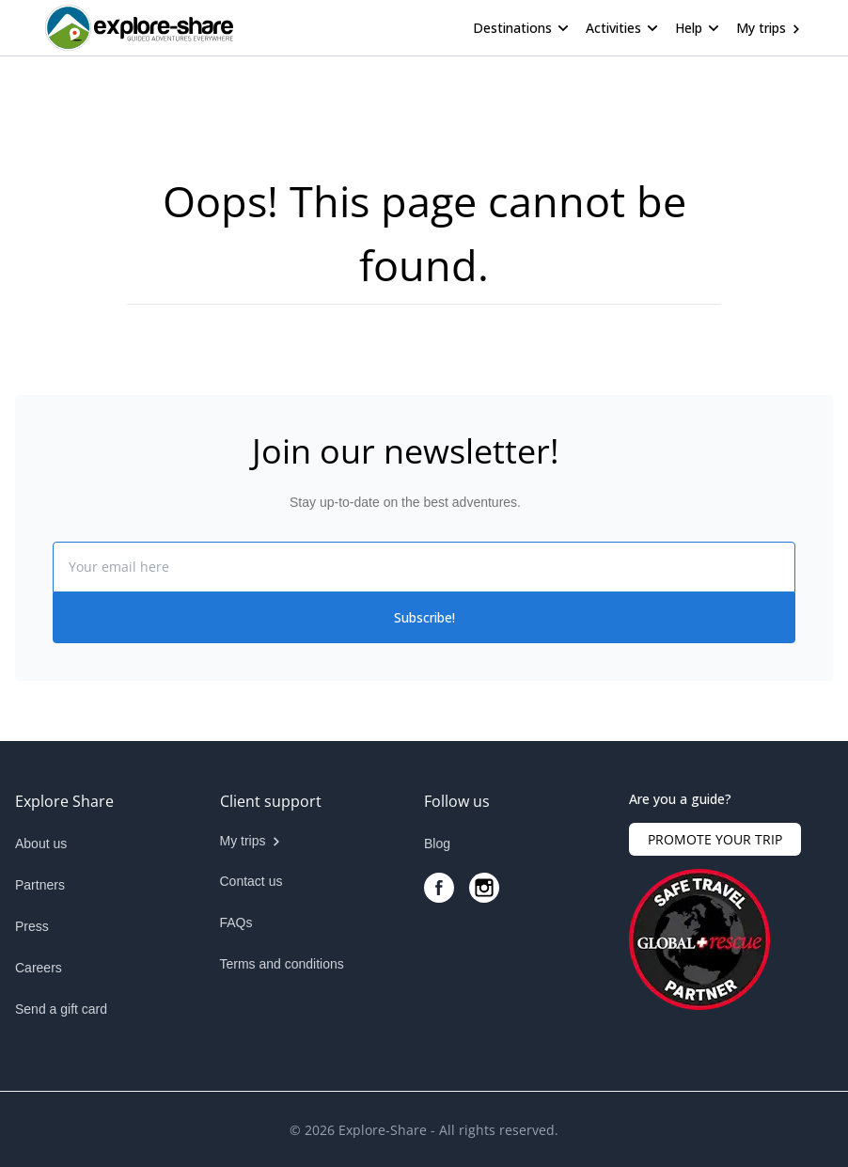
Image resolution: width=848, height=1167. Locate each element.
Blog (437, 843)
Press (32, 926)
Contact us (251, 881)
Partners (40, 884)
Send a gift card (61, 1009)
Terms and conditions (282, 963)
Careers (38, 967)
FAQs (236, 922)
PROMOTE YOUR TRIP (715, 839)
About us (41, 843)
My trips (761, 28)
